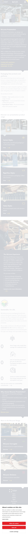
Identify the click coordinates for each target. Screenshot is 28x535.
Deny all (14, 527)
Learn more (5, 519)
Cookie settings (14, 531)
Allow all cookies (14, 523)
